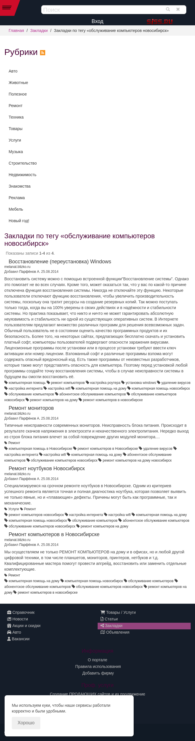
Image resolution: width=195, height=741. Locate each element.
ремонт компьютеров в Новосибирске (107, 449)
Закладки (39, 30)
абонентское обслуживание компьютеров (92, 394)
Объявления (115, 632)
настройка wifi (59, 388)
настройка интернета (25, 388)
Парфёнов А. (29, 272)
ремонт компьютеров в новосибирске (113, 400)
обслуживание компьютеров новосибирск (64, 460)
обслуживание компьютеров (31, 394)
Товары (15, 128)
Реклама (17, 197)
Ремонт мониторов (31, 408)
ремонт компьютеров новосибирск (36, 515)
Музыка (16, 151)
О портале (97, 660)
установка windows (141, 383)
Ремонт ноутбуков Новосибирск (47, 468)
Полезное (18, 94)
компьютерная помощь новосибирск (161, 388)
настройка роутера (105, 383)
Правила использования (98, 666)
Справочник (21, 612)
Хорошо (26, 722)
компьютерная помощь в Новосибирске (40, 449)
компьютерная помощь (27, 383)
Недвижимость (22, 174)
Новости (17, 619)
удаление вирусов (175, 383)
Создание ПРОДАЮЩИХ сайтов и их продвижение (97, 694)
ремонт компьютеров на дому (53, 400)
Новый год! (19, 220)
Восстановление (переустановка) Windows (60, 261)
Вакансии (18, 639)
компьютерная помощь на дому (101, 388)
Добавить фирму (98, 673)
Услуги (15, 140)
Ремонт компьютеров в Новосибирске (54, 534)
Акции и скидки (24, 625)
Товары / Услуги (118, 612)
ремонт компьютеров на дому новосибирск (137, 460)
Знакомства (20, 186)
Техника (16, 117)
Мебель (16, 209)
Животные (18, 82)
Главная (16, 30)
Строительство (23, 163)
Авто (13, 71)
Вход (97, 21)
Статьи (109, 619)
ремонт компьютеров (68, 383)
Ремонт (15, 105)
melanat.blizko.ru (17, 267)
